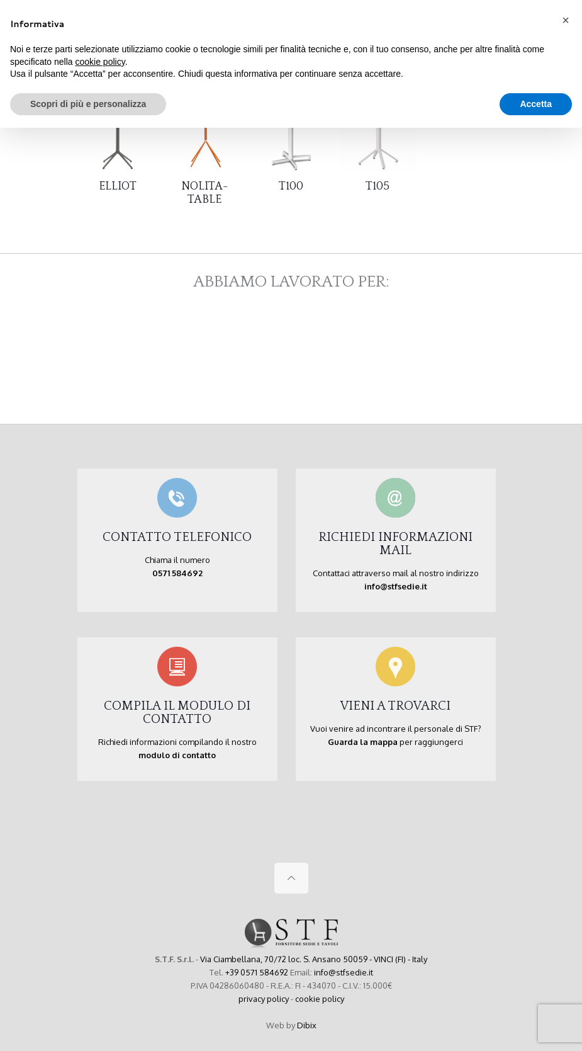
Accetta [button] (536, 104)
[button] (566, 20)
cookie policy (319, 999)
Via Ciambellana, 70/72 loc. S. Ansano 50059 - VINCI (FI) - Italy (313, 959)
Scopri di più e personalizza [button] (88, 104)
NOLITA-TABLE (204, 193)
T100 (291, 186)
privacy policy (263, 999)
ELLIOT (118, 186)
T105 (377, 186)
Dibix (306, 1025)
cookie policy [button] (100, 62)
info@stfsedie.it (343, 972)
